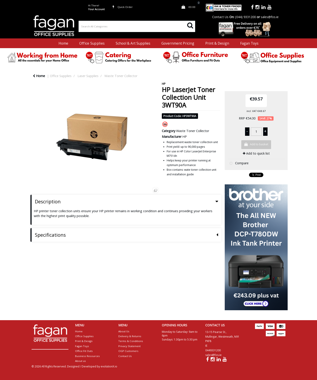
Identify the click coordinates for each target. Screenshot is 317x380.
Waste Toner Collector (120, 76)
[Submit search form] (190, 25)
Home (63, 43)
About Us (123, 331)
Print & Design (217, 43)
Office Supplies (92, 43)
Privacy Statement (129, 346)
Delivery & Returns (129, 336)
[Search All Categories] (136, 26)
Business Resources (87, 356)
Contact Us (220, 17)
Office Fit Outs (84, 351)
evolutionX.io (109, 366)
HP (164, 84)
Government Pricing (177, 43)
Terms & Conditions (130, 341)
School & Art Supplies (133, 43)
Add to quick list (256, 153)
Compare (238, 163)
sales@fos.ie (270, 17)
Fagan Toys (249, 43)
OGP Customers (128, 351)
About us (80, 361)
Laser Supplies (87, 76)
